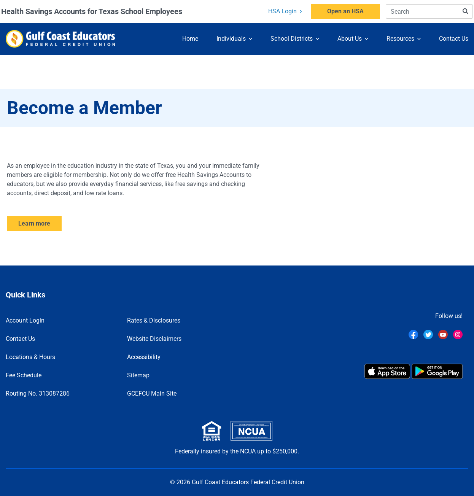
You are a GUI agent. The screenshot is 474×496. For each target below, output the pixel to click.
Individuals (231, 38)
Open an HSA (345, 11)
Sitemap (138, 375)
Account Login (25, 320)
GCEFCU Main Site (152, 393)
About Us (349, 38)
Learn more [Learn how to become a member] (34, 223)
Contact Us (453, 38)
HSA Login (285, 11)
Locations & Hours (30, 357)
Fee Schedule (23, 375)
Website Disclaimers (154, 338)
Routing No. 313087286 (38, 393)
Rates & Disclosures (153, 320)
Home (190, 38)
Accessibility (144, 357)
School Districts (291, 38)
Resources (400, 38)
